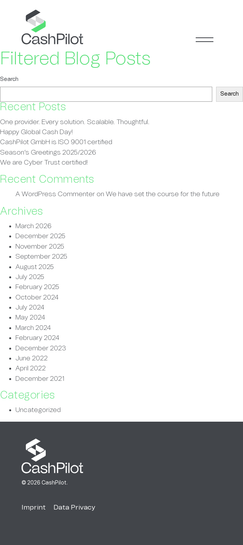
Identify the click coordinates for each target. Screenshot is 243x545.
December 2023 (40, 348)
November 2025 (39, 246)
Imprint (34, 507)
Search (9, 79)
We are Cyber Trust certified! (44, 162)
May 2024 (30, 317)
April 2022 (30, 368)
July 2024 (29, 307)
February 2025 (37, 287)
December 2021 (39, 378)
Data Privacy (74, 507)
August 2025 (34, 267)
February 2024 (37, 338)
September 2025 (41, 256)
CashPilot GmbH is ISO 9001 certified (56, 142)
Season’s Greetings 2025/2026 (48, 152)
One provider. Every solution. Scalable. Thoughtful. (75, 122)
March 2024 (33, 328)
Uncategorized (38, 410)
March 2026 (33, 226)
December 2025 (40, 236)
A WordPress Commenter (55, 194)
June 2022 (31, 358)
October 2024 (36, 297)
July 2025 (29, 277)
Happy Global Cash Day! (36, 132)
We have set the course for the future (163, 194)
